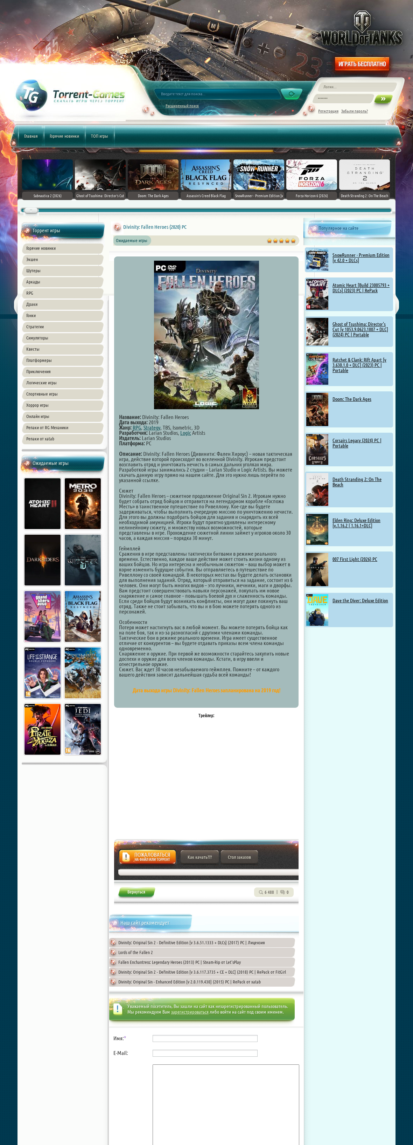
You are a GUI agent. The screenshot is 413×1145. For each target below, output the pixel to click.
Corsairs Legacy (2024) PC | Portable (357, 443)
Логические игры (41, 382)
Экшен (32, 259)
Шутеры (33, 270)
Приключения (38, 371)
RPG (29, 292)
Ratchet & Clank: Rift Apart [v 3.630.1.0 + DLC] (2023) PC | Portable (359, 365)
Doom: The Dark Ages (351, 399)
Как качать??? (200, 857)
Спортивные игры (42, 393)
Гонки (31, 315)
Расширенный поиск (182, 106)
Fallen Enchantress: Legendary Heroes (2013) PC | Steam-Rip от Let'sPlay (179, 962)
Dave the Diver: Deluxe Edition (360, 600)
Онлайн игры (37, 416)
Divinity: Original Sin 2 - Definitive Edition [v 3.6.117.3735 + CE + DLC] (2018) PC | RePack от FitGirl (202, 971)
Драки (31, 304)
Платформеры (39, 360)
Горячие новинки (64, 135)
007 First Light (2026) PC (354, 559)
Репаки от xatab (40, 438)
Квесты (33, 349)
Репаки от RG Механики (47, 427)
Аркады (33, 281)
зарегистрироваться (190, 1012)
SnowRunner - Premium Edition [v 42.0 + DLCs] (361, 257)
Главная (31, 135)
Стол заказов (239, 857)
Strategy (152, 427)
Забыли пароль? (354, 111)
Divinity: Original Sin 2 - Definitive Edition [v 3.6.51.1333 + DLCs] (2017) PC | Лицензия (191, 942)
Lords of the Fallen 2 (135, 952)
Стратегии (35, 326)
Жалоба (147, 859)
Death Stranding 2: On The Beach (357, 481)
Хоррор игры (37, 405)
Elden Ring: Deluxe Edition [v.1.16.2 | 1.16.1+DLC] (356, 522)
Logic (185, 433)
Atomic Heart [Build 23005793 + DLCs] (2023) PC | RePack (361, 287)
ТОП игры (99, 135)
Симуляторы (37, 337)
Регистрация (328, 111)
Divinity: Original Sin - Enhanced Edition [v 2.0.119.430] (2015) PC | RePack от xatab (189, 981)
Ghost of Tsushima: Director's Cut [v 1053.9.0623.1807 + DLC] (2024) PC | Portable (360, 329)
